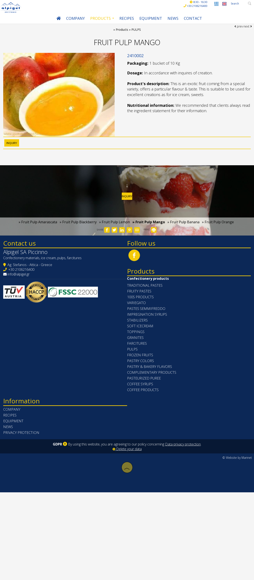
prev (236, 43)
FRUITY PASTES (143, 371)
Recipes (124, 23)
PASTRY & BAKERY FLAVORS (153, 446)
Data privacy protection (183, 534)
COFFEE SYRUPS (144, 464)
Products (100, 23)
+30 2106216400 (29, 326)
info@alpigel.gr (26, 330)
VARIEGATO (140, 383)
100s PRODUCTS (144, 377)
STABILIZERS (141, 400)
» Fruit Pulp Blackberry (78, 264)
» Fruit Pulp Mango (148, 264)
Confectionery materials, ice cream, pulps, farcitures (50, 314)
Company (73, 23)
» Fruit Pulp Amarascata (38, 264)
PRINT (150, 272)
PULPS (136, 429)
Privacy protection (29, 522)
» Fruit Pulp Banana (183, 264)
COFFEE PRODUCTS (147, 470)
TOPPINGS (140, 412)
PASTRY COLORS (144, 441)
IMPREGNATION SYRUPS (151, 394)
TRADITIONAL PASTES (149, 365)
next (245, 43)
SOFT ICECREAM (144, 406)
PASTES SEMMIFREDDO (150, 388)
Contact (191, 23)
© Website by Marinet (237, 547)
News (170, 23)
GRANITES (139, 417)
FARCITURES (141, 423)
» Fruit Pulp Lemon (114, 264)
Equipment (148, 23)
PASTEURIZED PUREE (148, 458)
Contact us (27, 293)
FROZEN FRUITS (144, 435)
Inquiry (127, 224)
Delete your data (127, 538)
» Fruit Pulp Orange (218, 264)
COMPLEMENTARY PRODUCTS (156, 452)
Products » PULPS (128, 39)
